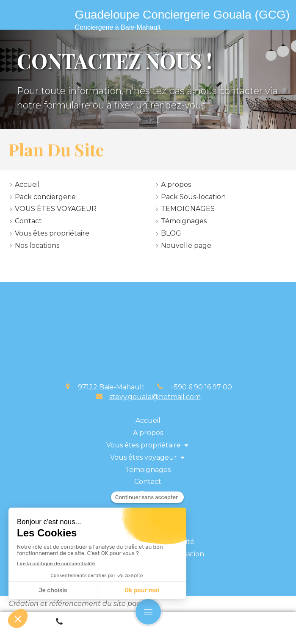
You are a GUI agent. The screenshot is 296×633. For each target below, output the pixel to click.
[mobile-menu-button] (148, 612)
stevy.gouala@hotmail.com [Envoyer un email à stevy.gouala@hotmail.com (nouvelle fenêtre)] (155, 397)
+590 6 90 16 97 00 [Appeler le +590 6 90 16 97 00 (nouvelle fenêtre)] (201, 387)
